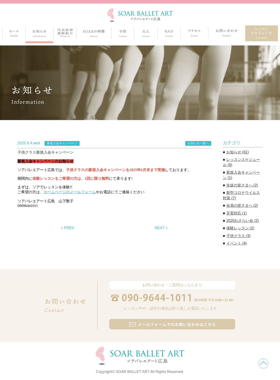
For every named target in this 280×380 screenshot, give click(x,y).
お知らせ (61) (237, 152)
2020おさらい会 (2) (242, 221)
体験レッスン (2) (240, 228)
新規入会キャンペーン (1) (241, 175)
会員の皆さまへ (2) (242, 205)
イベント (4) (236, 243)
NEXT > (161, 228)
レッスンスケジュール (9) (241, 162)
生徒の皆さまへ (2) (242, 185)
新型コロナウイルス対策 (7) (241, 195)
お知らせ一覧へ (198, 143)
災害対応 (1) (236, 213)
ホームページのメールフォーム (70, 192)
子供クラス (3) (238, 236)
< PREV (67, 228)
